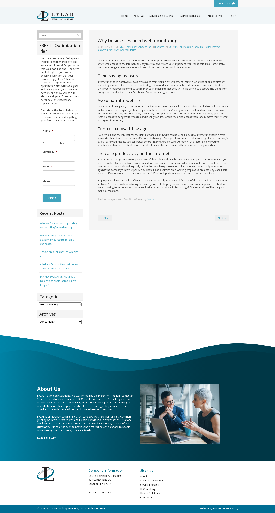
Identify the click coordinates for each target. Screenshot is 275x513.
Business (159, 46)
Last (62, 143)
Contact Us (146, 496)
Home (124, 15)
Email (47, 166)
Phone (46, 181)
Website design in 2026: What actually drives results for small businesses (57, 239)
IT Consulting (147, 488)
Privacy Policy (230, 507)
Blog (233, 15)
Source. (150, 199)
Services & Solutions (162, 15)
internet (216, 46)
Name (48, 130)
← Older (105, 218)
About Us (139, 15)
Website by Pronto (210, 507)
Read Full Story (46, 436)
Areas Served (216, 15)
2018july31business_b (180, 46)
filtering (207, 46)
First (45, 143)
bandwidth (197, 46)
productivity (113, 49)
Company (50, 151)
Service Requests (191, 15)
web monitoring (128, 49)
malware (102, 49)
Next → (222, 218)
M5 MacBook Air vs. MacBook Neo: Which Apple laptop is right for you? (58, 280)
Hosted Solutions (150, 492)
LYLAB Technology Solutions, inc (135, 46)
